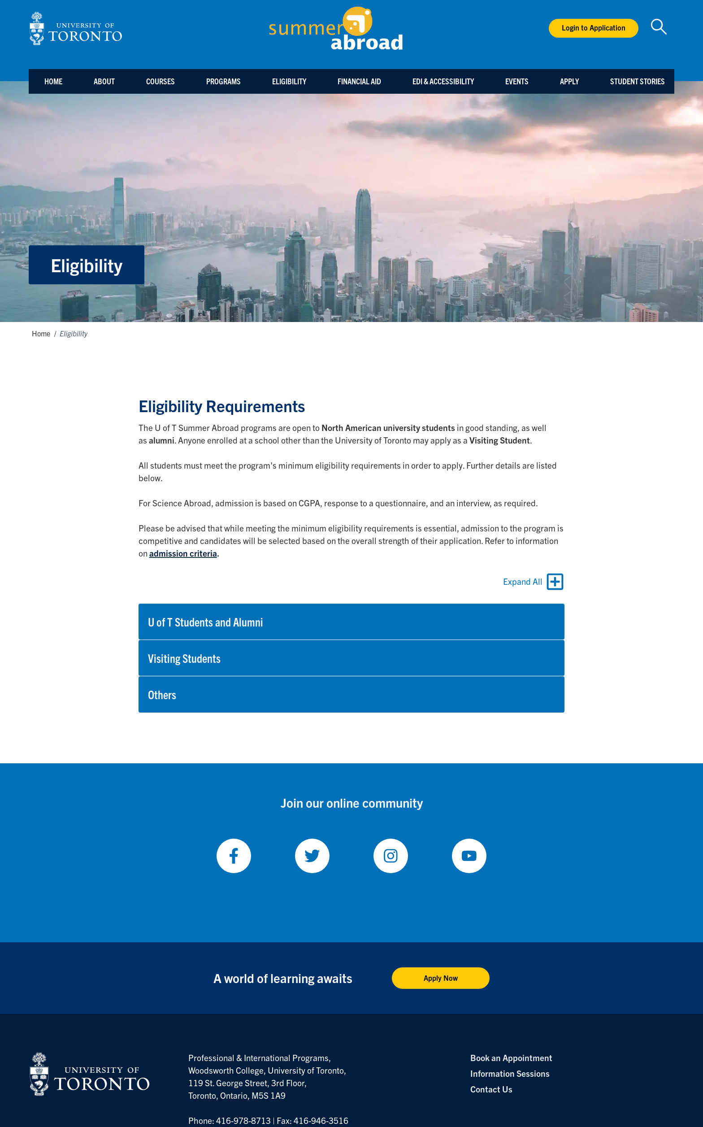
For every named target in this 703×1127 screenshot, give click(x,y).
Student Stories (637, 81)
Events (517, 81)
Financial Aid (359, 81)
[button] (352, 622)
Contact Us (491, 1088)
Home (53, 81)
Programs (223, 81)
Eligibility (289, 81)
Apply (569, 81)
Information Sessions (510, 1073)
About (104, 81)
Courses (160, 81)
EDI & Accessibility (443, 81)
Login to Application (593, 27)
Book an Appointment (511, 1057)
